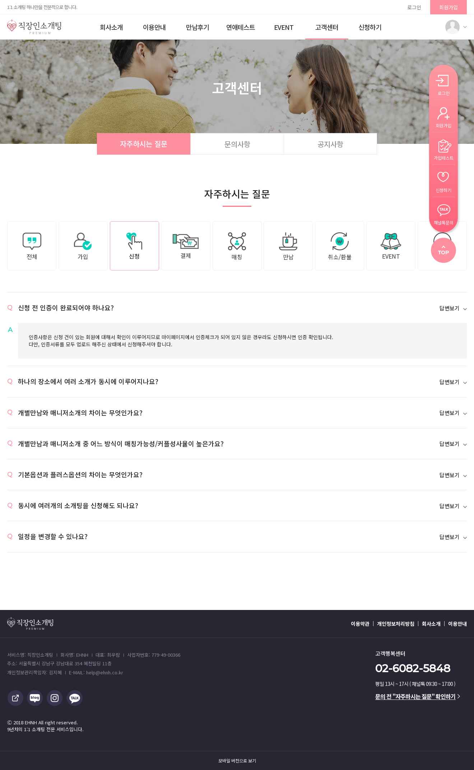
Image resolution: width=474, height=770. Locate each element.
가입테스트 (444, 157)
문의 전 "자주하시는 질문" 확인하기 (417, 696)
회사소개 (111, 27)
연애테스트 (240, 27)
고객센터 (326, 27)
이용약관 (360, 623)
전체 (32, 247)
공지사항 (330, 144)
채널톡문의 (444, 222)
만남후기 (197, 27)
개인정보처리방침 (395, 623)
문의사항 (237, 144)
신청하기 (369, 27)
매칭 (237, 246)
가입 (83, 247)
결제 (185, 247)
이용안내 (154, 27)
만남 (288, 246)
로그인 (414, 7)
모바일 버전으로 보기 (237, 760)
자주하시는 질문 (143, 143)
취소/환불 (340, 246)
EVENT (283, 27)
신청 (134, 246)
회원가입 (448, 7)
